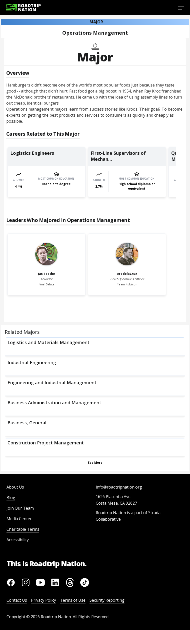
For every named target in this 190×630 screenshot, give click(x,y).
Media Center (19, 518)
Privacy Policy (43, 600)
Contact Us (16, 600)
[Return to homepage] (23, 7)
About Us (15, 487)
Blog (10, 497)
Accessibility (17, 539)
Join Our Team (20, 508)
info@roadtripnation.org (119, 487)
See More (95, 462)
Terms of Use (73, 600)
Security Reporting (107, 600)
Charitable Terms (22, 529)
